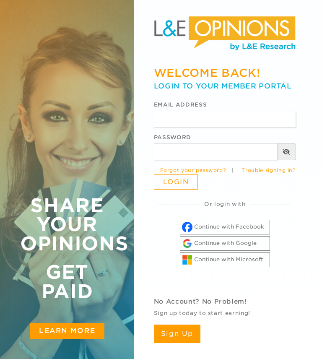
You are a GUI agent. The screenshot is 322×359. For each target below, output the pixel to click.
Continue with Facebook (223, 227)
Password (172, 137)
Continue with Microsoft (222, 260)
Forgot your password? (193, 170)
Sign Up (177, 334)
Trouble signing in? (269, 170)
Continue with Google (219, 243)
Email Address (180, 104)
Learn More (67, 330)
